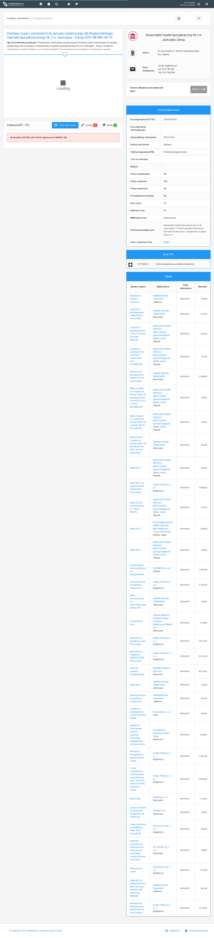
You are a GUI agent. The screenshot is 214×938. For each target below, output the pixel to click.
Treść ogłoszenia (65, 125)
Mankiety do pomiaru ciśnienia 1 (135, 299)
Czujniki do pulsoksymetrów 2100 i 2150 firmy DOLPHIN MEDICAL (138, 333)
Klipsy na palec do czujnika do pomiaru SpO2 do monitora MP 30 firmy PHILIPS (138, 422)
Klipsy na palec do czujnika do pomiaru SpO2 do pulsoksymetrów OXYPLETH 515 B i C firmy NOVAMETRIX (138, 397)
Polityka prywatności (196, 930)
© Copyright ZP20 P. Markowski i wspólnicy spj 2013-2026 (35, 931)
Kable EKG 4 (135, 550)
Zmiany (89, 125)
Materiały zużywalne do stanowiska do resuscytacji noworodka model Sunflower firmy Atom (138, 850)
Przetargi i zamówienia (18, 18)
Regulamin (172, 930)
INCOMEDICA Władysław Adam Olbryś (161, 733)
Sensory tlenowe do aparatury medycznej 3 (138, 698)
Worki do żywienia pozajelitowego (137, 671)
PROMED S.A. (159, 811)
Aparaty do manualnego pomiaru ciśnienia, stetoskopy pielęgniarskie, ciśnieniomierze (137, 734)
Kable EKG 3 (135, 529)
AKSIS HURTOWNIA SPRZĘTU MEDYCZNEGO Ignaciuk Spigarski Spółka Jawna (162, 332)
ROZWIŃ (63, 50)
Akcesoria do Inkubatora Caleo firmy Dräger (138, 641)
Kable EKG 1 (135, 468)
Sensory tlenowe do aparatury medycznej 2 (138, 585)
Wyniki (110, 125)
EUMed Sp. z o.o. (160, 797)
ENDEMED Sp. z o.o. (162, 568)
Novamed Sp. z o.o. (162, 712)
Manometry (135, 799)
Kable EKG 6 (135, 685)
